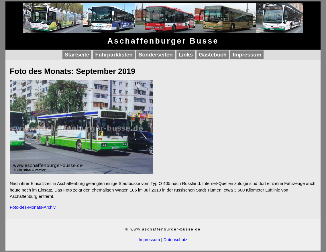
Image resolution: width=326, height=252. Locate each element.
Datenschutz (175, 239)
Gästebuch (213, 55)
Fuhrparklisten (113, 55)
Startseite (77, 55)
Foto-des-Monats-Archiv (33, 207)
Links (186, 55)
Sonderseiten (156, 55)
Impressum (247, 55)
